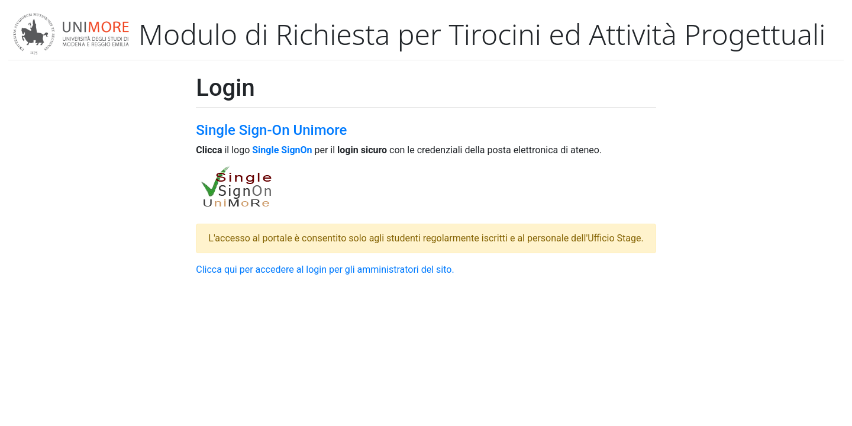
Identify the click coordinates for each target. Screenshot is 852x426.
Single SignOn (282, 150)
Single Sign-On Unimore (271, 130)
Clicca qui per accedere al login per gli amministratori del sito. (325, 269)
